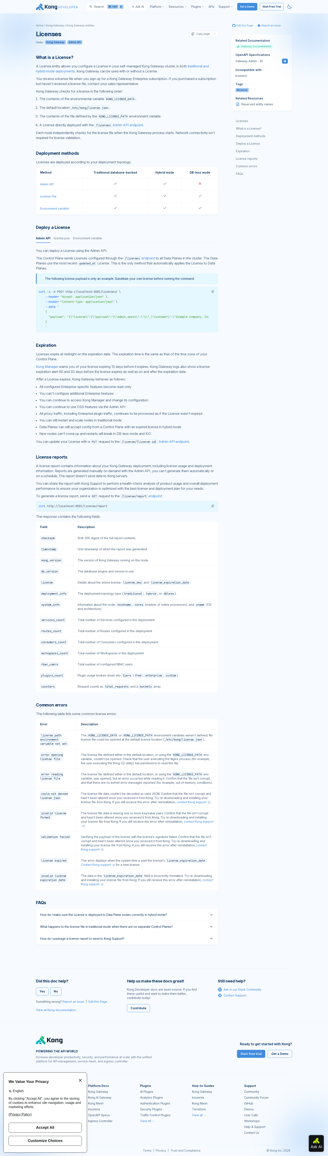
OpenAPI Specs (99, 1115)
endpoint (139, 258)
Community (251, 1091)
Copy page (200, 34)
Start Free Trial (272, 6)
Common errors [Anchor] (51, 705)
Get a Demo (247, 6)
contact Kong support (191, 802)
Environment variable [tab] (87, 238)
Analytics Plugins (151, 1097)
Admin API (75, 42)
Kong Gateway (55, 25)
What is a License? (248, 128)
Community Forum (256, 1097)
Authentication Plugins (155, 1103)
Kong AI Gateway (99, 1097)
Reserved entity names (257, 104)
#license (242, 90)
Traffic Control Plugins (155, 1115)
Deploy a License (248, 143)
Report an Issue (73, 1001)
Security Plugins (151, 1109)
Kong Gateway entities (80, 25)
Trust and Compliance (185, 1150)
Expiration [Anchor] (46, 345)
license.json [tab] (62, 238)
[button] (212, 291)
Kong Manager (47, 367)
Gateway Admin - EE (249, 61)
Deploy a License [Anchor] (53, 227)
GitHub (248, 1103)
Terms (147, 1150)
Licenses (242, 121)
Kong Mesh (96, 1103)
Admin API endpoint (119, 125)
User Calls (251, 1115)
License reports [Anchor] (51, 457)
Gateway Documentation (254, 46)
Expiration (243, 151)
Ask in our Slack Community (239, 989)
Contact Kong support (96, 864)
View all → (147, 1121)
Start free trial (251, 1053)
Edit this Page (97, 1001)
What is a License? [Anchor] (54, 57)
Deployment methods (250, 136)
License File (48, 196)
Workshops (252, 1121)
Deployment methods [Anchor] (57, 153)
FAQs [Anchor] (41, 902)
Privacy (161, 1150)
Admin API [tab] (43, 238)
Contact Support (232, 995)
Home (40, 25)
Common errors (246, 166)
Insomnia (94, 1109)
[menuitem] (157, 7)
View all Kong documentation (56, 1010)
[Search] (106, 6)
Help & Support (254, 1127)
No (56, 991)
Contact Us (251, 1132)
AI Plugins (146, 1091)
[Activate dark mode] (289, 6)
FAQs (239, 173)
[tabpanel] (127, 290)
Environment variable (54, 208)
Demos (249, 1109)
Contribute (138, 1008)
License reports (247, 158)
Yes (42, 991)
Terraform (199, 1109)
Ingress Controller (100, 1121)
